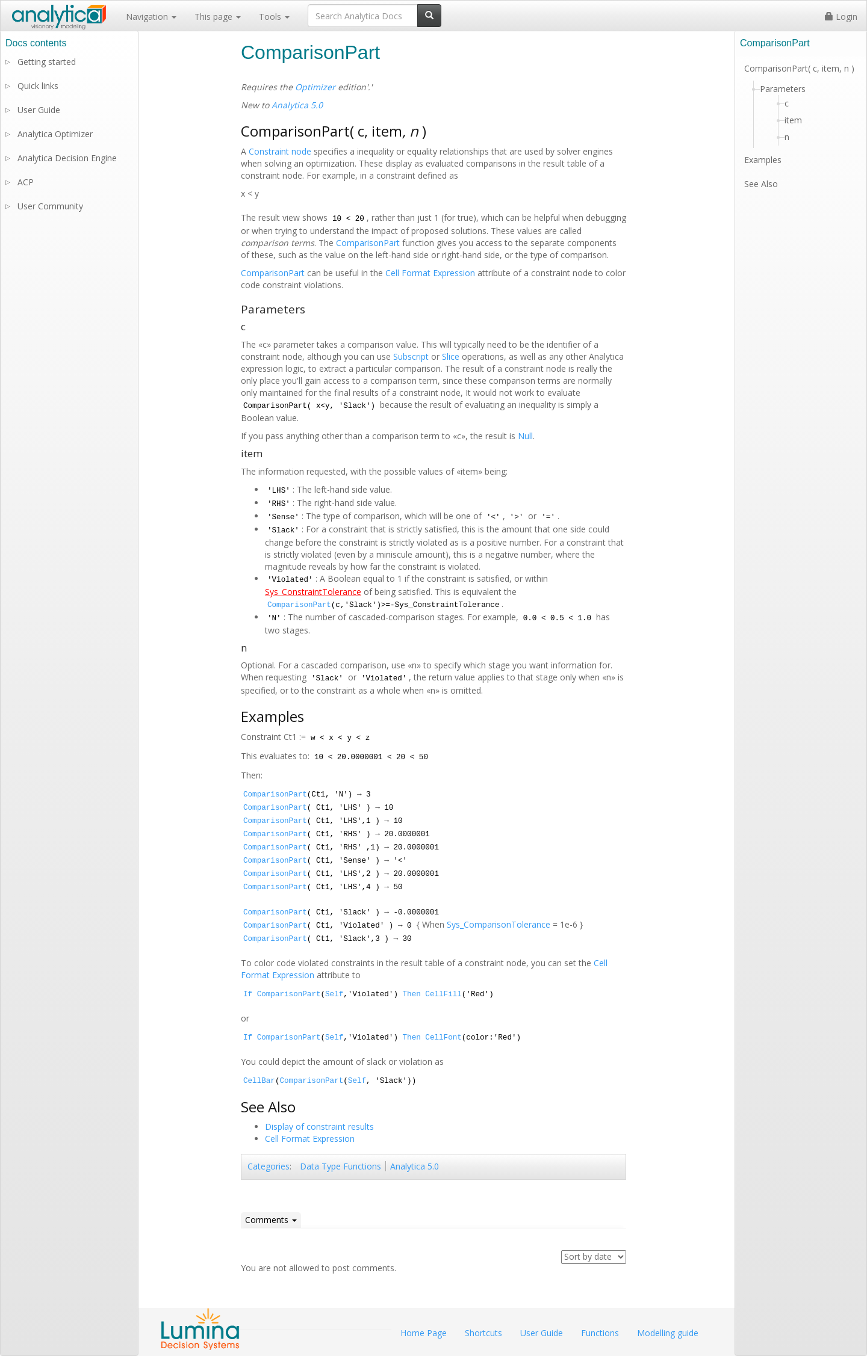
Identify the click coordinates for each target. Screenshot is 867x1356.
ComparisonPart (368, 242)
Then (412, 994)
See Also (761, 184)
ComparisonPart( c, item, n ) (799, 68)
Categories (268, 1166)
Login (841, 16)
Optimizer (315, 87)
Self (334, 994)
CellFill (443, 994)
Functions (600, 1333)
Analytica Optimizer (55, 134)
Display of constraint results (319, 1126)
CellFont (443, 1038)
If (247, 994)
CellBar (259, 1081)
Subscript (411, 356)
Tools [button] (274, 16)
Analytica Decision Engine (67, 158)
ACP (25, 182)
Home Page (423, 1333)
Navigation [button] (151, 16)
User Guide (38, 110)
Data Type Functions (340, 1166)
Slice (450, 356)
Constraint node (280, 151)
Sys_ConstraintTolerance (313, 591)
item (793, 120)
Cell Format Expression (430, 273)
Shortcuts (483, 1333)
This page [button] (217, 16)
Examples (763, 159)
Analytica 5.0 (297, 105)
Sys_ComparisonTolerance (498, 924)
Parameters (783, 88)
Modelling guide (667, 1333)
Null (525, 436)
